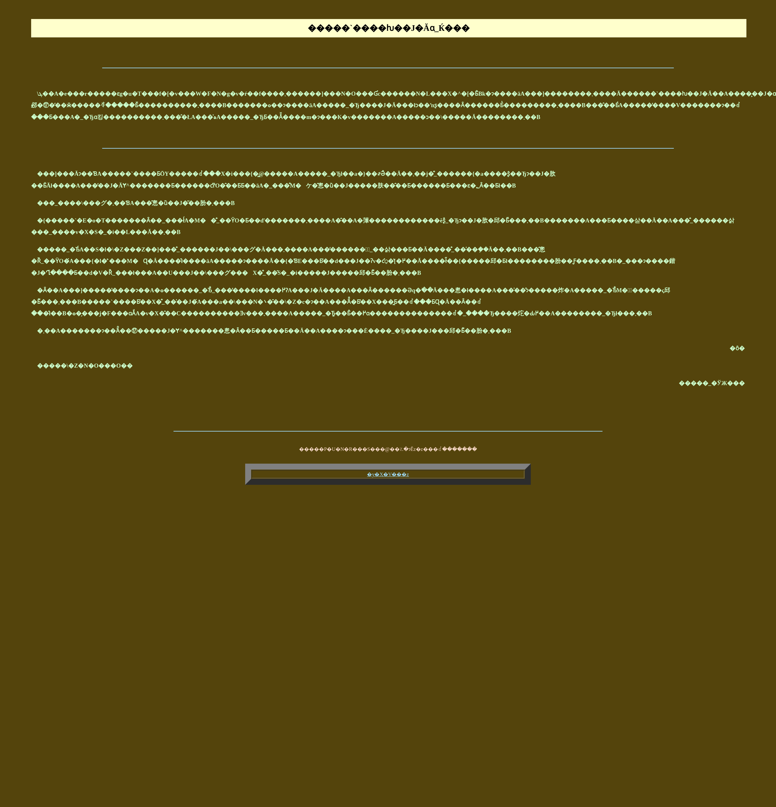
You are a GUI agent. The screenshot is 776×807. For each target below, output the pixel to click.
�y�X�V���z (388, 474)
